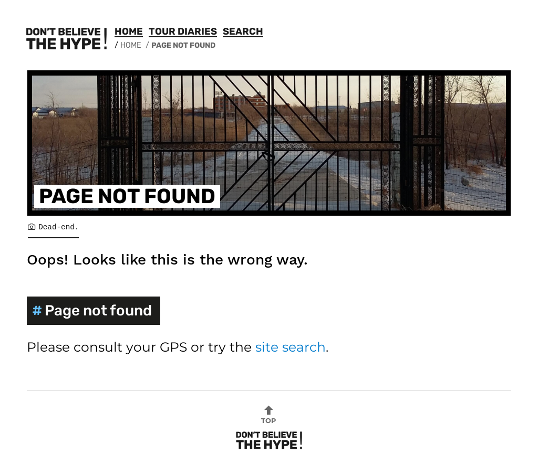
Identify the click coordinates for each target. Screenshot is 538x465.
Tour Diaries (183, 31)
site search (290, 347)
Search (243, 31)
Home (129, 31)
